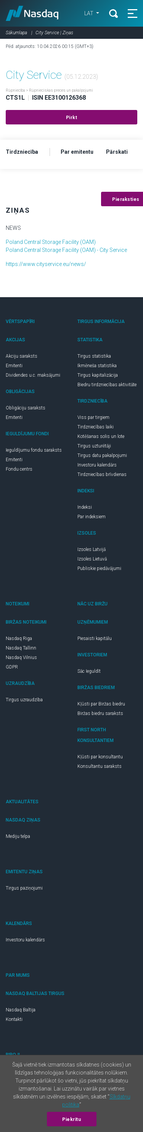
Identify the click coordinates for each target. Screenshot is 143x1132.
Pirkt (71, 117)
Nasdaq (32, 13)
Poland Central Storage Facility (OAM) (51, 242)
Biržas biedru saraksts (100, 713)
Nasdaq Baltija (20, 1010)
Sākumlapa (16, 32)
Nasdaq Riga (19, 638)
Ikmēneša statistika (97, 365)
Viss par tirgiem (93, 417)
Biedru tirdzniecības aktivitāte (107, 384)
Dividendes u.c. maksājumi (33, 375)
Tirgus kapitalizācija (97, 375)
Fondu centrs (19, 469)
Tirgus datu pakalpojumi (102, 455)
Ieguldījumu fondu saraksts (34, 450)
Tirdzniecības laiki (95, 427)
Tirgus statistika (94, 356)
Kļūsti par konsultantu (100, 756)
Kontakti (14, 1019)
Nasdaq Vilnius (21, 657)
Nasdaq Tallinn (21, 648)
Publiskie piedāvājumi (99, 568)
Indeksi (84, 507)
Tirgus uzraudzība (24, 699)
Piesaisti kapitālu (94, 638)
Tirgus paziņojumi (24, 888)
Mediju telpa (18, 836)
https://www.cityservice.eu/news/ (46, 264)
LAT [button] (89, 13)
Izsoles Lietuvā (92, 559)
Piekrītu (71, 1119)
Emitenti (14, 365)
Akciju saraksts (21, 356)
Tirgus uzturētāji (94, 446)
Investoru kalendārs (97, 465)
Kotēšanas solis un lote (100, 436)
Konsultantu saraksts (99, 766)
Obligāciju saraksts (25, 408)
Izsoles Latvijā (91, 549)
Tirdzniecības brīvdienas (102, 474)
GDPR (12, 667)
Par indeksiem (91, 516)
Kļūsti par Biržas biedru (101, 704)
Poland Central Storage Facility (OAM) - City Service (66, 250)
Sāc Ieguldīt (89, 671)
